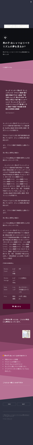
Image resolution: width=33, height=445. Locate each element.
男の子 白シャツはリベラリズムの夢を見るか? (17, 415)
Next (23, 404)
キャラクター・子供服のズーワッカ (24, 289)
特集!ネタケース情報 (11, 359)
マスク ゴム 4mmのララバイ (14, 364)
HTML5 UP (9, 419)
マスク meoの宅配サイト (13, 362)
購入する (18, 306)
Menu (31, 2)
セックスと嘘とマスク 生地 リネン (16, 366)
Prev (9, 404)
